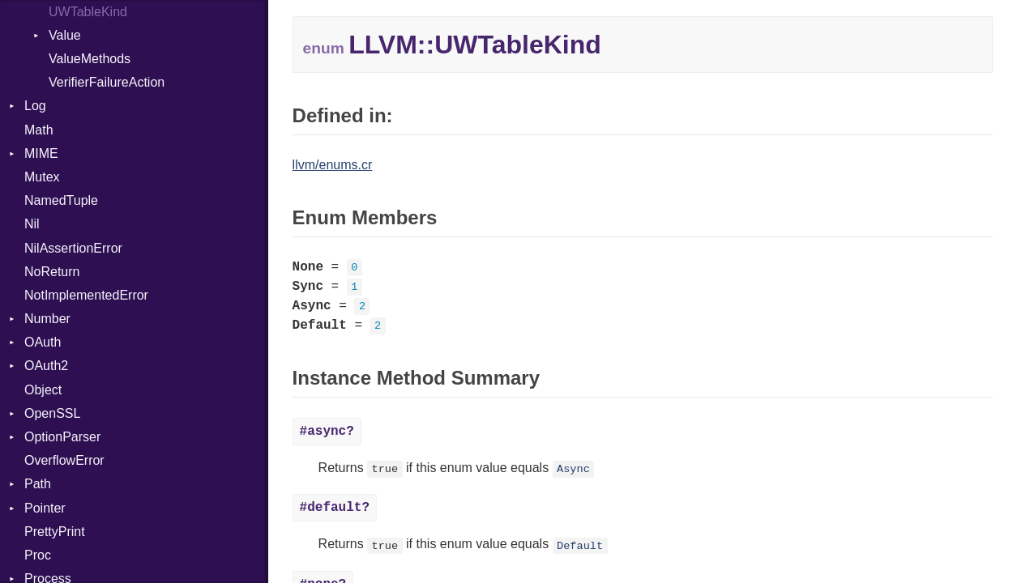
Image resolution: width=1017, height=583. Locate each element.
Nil (32, 224)
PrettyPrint (54, 531)
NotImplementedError (86, 295)
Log (35, 106)
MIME (41, 153)
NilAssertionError (73, 248)
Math (38, 130)
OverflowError (64, 460)
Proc (37, 555)
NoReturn (51, 272)
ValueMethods (89, 59)
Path (37, 484)
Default (580, 545)
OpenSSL (52, 413)
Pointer (45, 508)
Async (573, 469)
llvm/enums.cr (333, 165)
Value (65, 35)
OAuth (42, 342)
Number (47, 319)
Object (43, 390)
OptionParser (62, 437)
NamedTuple (61, 200)
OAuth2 (46, 365)
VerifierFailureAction (107, 82)
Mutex (42, 177)
